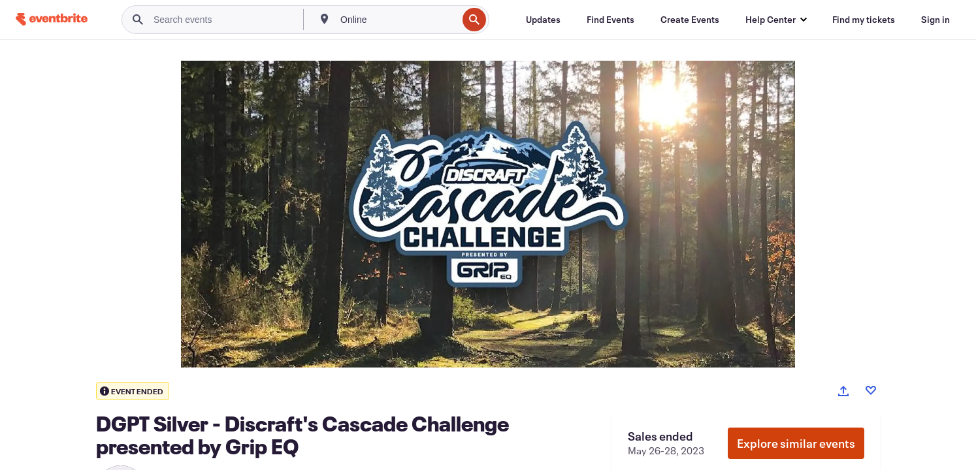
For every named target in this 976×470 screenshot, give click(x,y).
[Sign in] (935, 20)
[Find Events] (610, 20)
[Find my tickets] (863, 20)
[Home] (52, 19)
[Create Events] (690, 20)
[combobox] (398, 20)
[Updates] (543, 20)
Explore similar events (796, 443)
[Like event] (871, 390)
